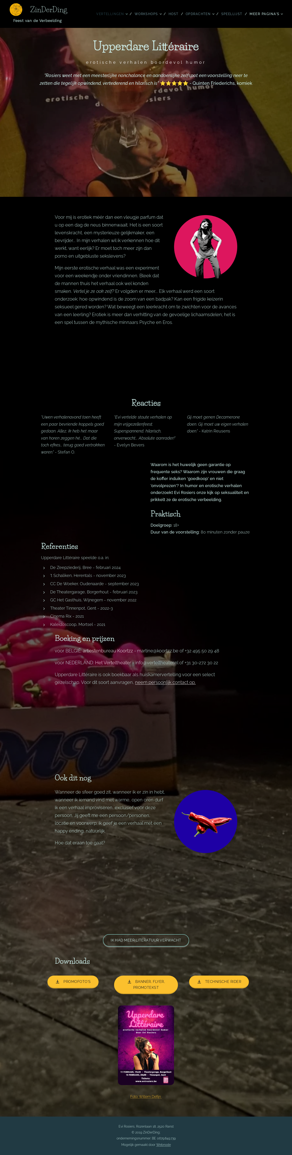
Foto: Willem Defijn (146, 1096)
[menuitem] (108, 14)
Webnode (163, 1145)
